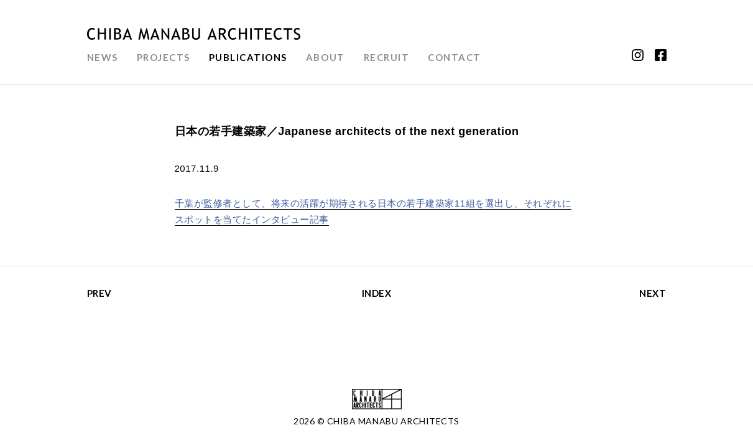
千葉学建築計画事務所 (194, 34)
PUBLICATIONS (248, 57)
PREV (99, 293)
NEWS (102, 57)
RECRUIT (387, 57)
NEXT (652, 293)
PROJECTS (163, 57)
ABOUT (325, 57)
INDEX (377, 293)
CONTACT (454, 57)
